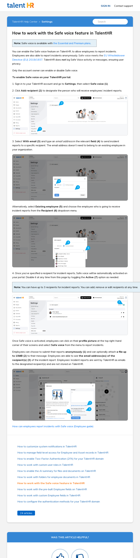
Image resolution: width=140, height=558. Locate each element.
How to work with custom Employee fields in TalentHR (48, 495)
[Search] (110, 21)
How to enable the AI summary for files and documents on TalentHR (56, 470)
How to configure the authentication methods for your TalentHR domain (58, 501)
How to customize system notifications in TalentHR (47, 446)
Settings (47, 21)
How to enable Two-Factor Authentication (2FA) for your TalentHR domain (60, 458)
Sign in (105, 5)
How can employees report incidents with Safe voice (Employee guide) (52, 426)
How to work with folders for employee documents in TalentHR (53, 477)
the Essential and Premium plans (72, 43)
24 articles (26, 513)
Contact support (123, 5)
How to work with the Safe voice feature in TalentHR (51, 483)
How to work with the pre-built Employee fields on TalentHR (52, 489)
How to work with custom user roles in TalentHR (45, 464)
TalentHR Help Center (24, 21)
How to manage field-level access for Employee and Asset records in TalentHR (62, 452)
